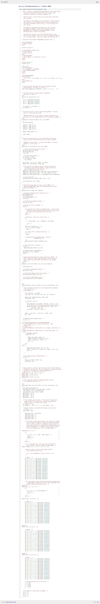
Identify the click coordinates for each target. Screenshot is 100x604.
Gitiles (7, 602)
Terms (14, 602)
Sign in (97, 2)
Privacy (11, 602)
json (98, 602)
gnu (20, 6)
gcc (23, 6)
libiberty (44, 6)
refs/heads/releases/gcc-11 (32, 6)
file (45, 9)
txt (94, 602)
